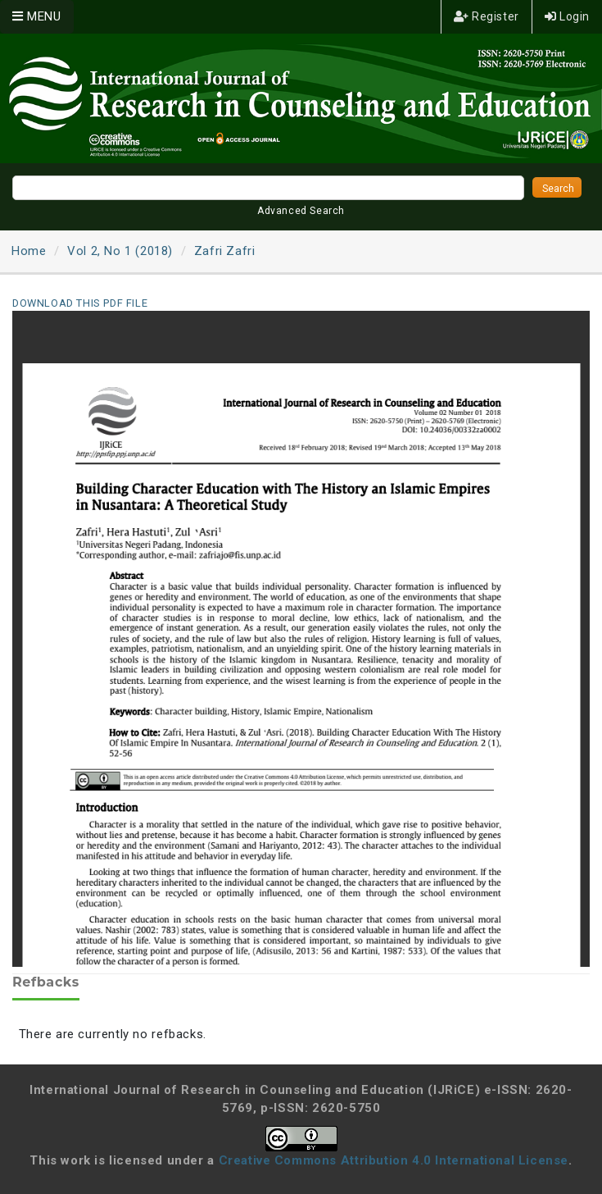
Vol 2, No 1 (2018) (120, 251)
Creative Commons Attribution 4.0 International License (393, 1160)
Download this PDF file (79, 303)
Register (486, 16)
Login (567, 16)
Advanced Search (301, 210)
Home (28, 251)
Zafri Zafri (225, 251)
